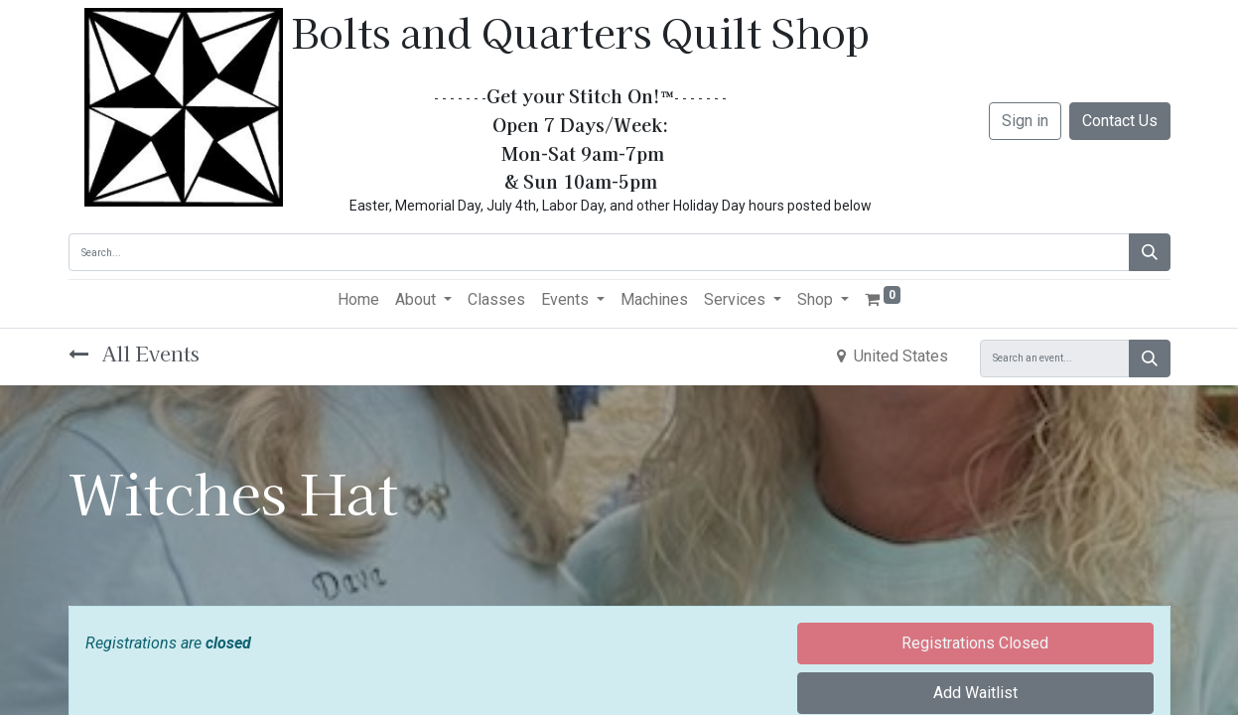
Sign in (1025, 120)
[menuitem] (358, 300)
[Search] (1149, 252)
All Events (134, 353)
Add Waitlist (975, 692)
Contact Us (1120, 120)
